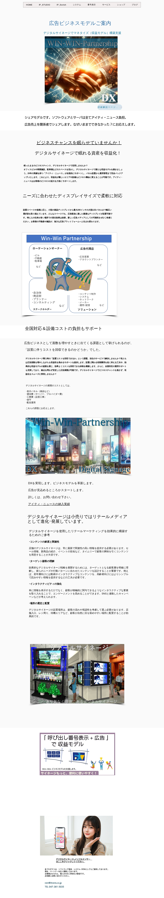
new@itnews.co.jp (53, 883)
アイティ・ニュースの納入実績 (49, 504)
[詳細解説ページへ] (109, 107)
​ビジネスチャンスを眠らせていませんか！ (79, 142)
